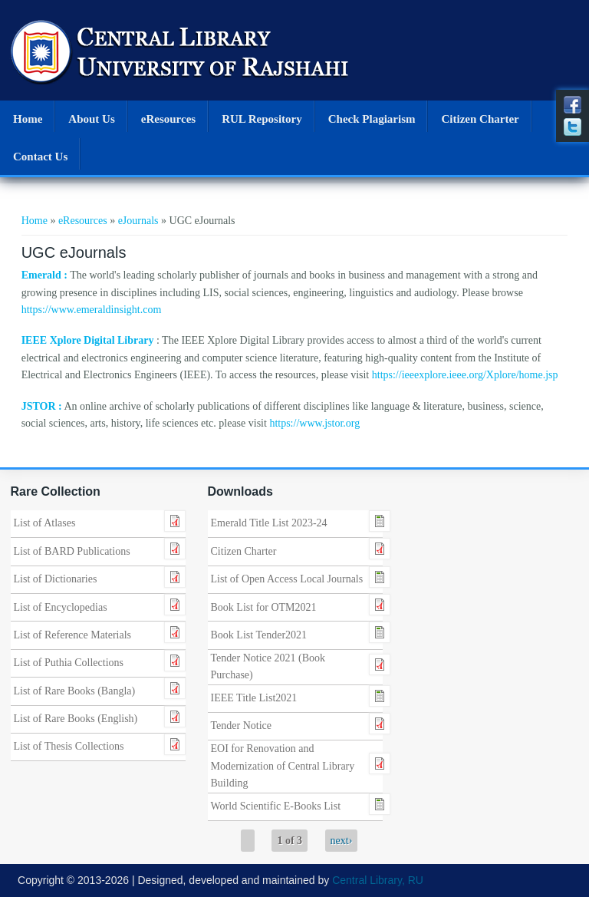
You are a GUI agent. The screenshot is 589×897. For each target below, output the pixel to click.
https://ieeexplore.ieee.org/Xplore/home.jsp (465, 375)
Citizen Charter (479, 119)
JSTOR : (41, 406)
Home (27, 119)
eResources (168, 119)
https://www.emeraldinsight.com (91, 309)
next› (342, 840)
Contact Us (40, 156)
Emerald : (44, 275)
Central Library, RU (377, 880)
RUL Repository (262, 119)
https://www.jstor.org (314, 423)
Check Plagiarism (372, 119)
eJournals (138, 220)
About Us (91, 119)
